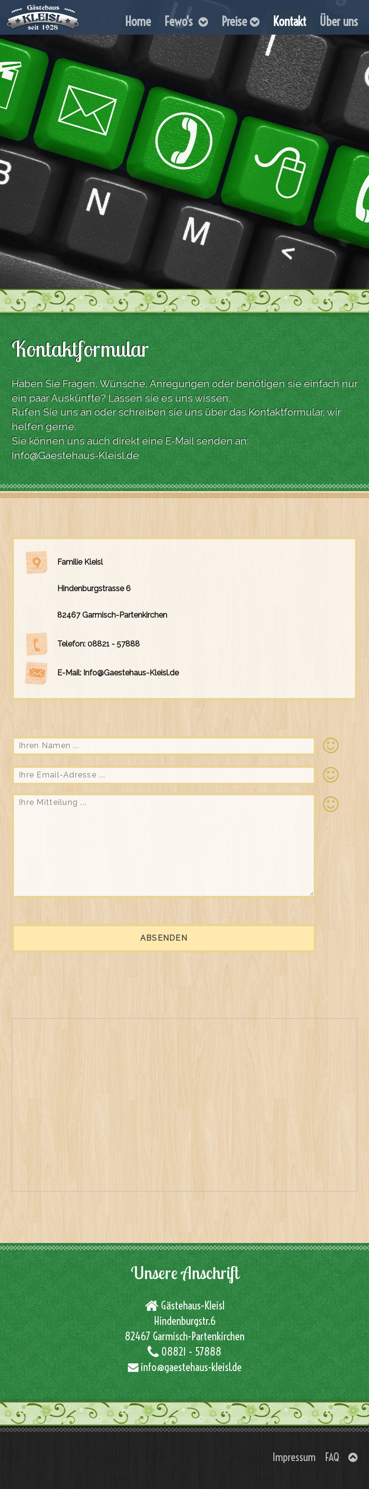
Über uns (339, 21)
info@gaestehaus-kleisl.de (190, 1367)
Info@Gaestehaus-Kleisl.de (75, 455)
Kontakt (289, 21)
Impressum (294, 1457)
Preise (240, 21)
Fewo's (186, 21)
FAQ (332, 1457)
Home (138, 21)
